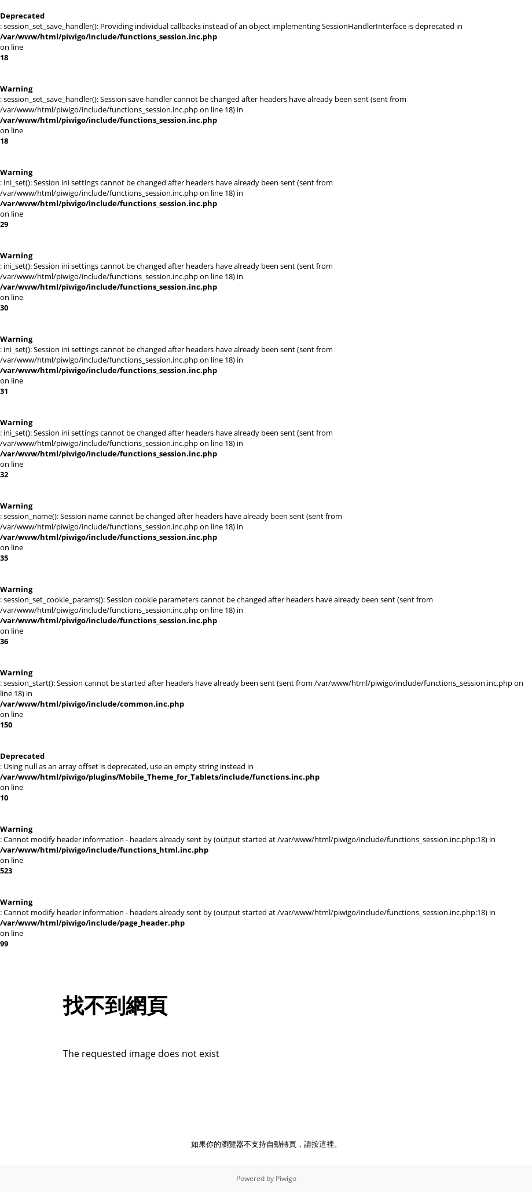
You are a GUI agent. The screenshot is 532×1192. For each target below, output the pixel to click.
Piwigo (286, 1178)
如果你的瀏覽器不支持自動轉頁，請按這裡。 (266, 1144)
